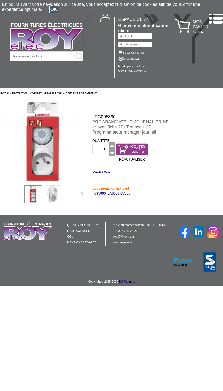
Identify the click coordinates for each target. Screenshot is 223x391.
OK (53, 9)
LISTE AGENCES (78, 231)
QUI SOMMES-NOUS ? (82, 225)
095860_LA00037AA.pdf (112, 193)
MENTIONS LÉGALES (81, 242)
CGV (70, 236)
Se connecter (130, 58)
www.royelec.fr (122, 242)
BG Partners (127, 281)
